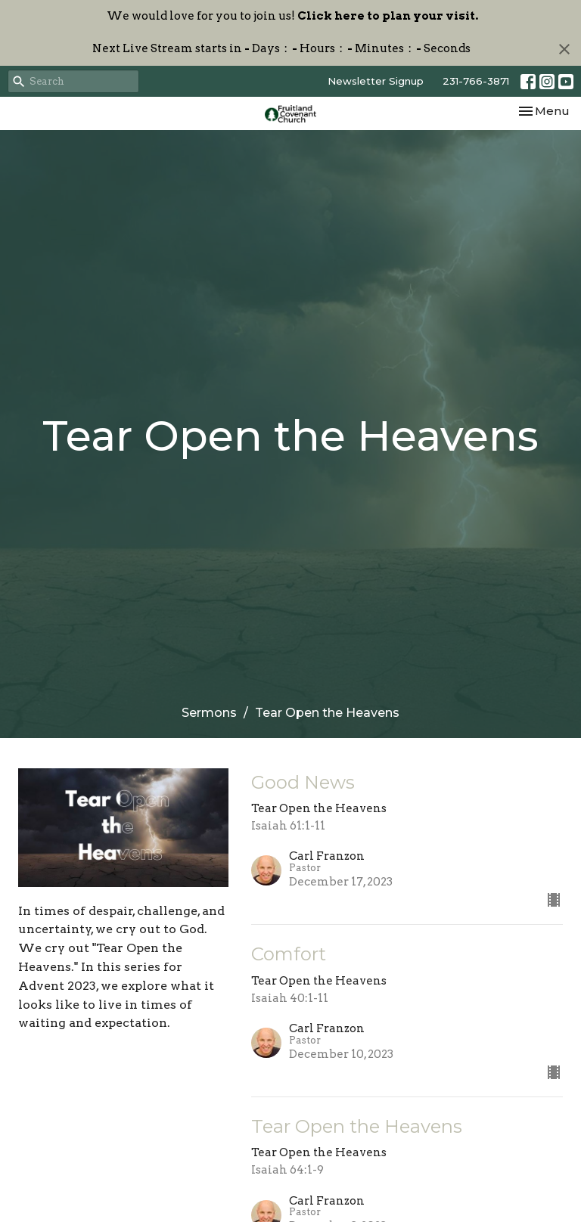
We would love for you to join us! (292, 16)
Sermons (209, 713)
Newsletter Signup (376, 81)
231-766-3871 (476, 81)
